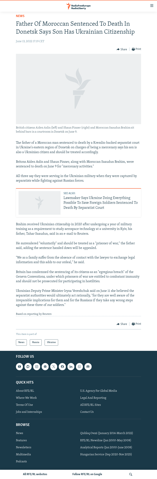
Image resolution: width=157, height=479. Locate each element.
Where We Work (26, 398)
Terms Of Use (24, 405)
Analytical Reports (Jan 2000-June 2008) (106, 447)
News (20, 16)
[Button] (122, 49)
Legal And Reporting (93, 398)
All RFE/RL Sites (90, 405)
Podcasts (21, 461)
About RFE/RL (25, 390)
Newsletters (23, 447)
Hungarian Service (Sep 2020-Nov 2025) (106, 454)
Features (21, 440)
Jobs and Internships (29, 412)
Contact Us (87, 412)
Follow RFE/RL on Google (87, 474)
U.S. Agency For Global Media (98, 390)
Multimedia (23, 454)
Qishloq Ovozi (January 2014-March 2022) (106, 433)
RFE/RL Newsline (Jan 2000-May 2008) (105, 440)
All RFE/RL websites (35, 474)
